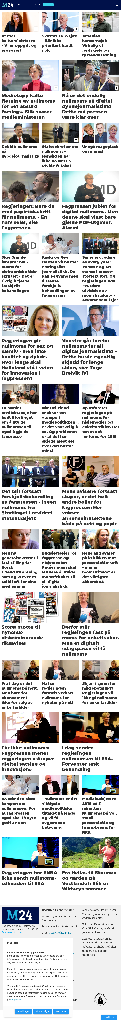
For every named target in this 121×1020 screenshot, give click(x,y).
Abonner (48, 5)
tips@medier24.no (60, 932)
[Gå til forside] (8, 5)
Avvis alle (61, 1011)
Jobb (18, 5)
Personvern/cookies (12, 932)
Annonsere (27, 5)
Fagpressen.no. (18, 999)
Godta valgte (42, 1011)
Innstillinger (109, 1017)
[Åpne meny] (117, 5)
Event (37, 5)
